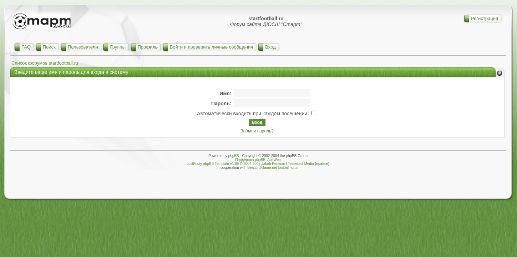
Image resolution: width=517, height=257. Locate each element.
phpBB (233, 156)
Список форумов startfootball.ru (44, 63)
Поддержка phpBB (250, 160)
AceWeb (274, 160)
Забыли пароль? (257, 130)
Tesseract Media (301, 164)
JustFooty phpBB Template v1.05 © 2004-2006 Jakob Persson (236, 164)
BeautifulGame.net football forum (273, 168)
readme (322, 164)
